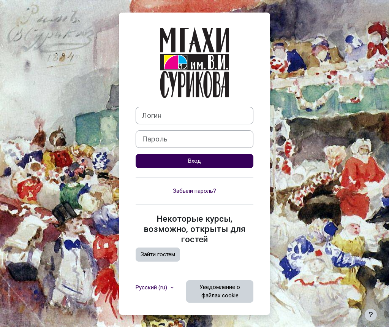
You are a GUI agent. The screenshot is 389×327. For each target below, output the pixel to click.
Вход (194, 160)
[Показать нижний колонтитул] (371, 315)
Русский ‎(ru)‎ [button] (152, 287)
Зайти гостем (158, 254)
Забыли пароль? (194, 190)
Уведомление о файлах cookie (219, 291)
